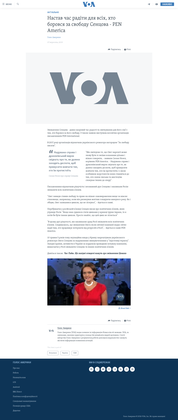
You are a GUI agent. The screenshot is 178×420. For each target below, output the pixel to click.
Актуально (53, 12)
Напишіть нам (19, 378)
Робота (16, 373)
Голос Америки (54, 37)
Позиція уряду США (21, 406)
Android (16, 387)
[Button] (114, 49)
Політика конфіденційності (25, 397)
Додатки (16, 411)
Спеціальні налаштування (24, 401)
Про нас (16, 368)
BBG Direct (17, 392)
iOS (14, 382)
